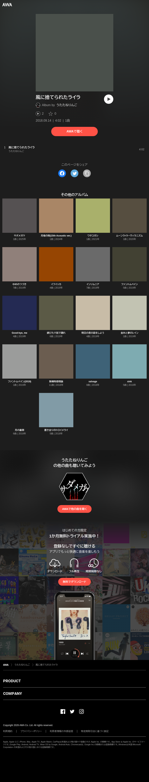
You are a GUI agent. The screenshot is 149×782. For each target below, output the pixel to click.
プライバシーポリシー (31, 731)
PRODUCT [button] (12, 681)
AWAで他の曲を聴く (74, 508)
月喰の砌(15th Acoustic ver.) (56, 235)
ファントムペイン (129, 284)
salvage (92, 381)
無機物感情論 (56, 381)
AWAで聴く (74, 131)
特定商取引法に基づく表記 (95, 731)
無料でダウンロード (74, 581)
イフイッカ (56, 284)
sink (129, 381)
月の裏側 (19, 430)
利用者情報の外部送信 (61, 731)
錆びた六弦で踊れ (56, 333)
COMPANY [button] (12, 693)
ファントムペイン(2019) (19, 381)
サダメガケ (19, 235)
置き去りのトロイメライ (56, 430)
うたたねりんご (66, 105)
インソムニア (93, 284)
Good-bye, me (19, 333)
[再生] (108, 99)
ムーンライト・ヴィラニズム (129, 235)
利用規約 (7, 731)
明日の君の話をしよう (92, 333)
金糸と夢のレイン (129, 333)
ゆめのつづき (20, 284)
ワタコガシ (92, 235)
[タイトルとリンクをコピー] (87, 173)
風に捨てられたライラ (47, 664)
